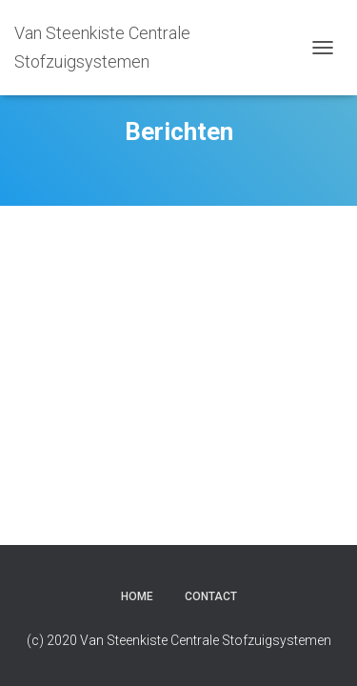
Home (137, 596)
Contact (211, 596)
